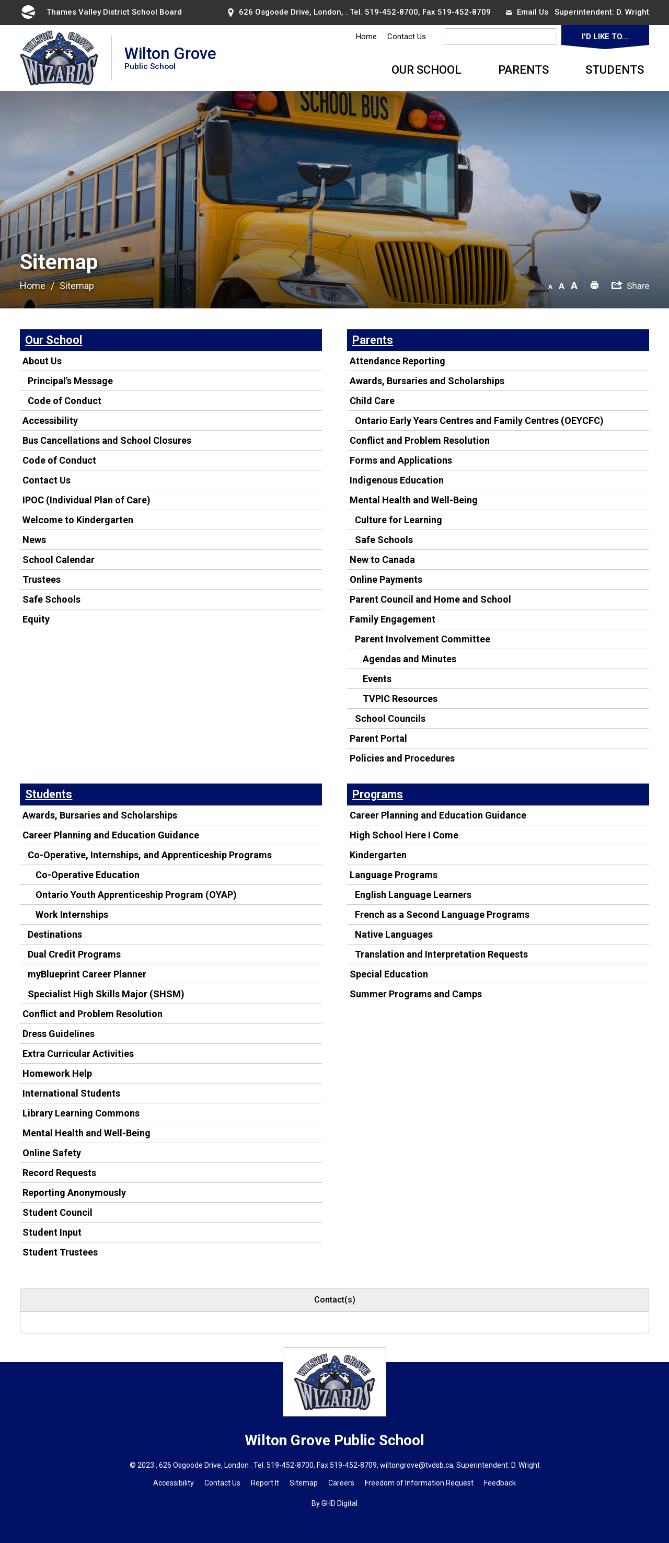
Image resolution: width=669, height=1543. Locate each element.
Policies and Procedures (402, 758)
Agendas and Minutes (409, 658)
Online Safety (51, 1152)
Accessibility (50, 420)
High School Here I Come (404, 835)
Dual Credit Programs (74, 954)
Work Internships (72, 914)
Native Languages (394, 934)
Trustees (41, 579)
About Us (42, 360)
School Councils (390, 718)
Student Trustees (60, 1252)
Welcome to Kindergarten (77, 519)
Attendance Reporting (397, 360)
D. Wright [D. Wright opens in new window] (632, 12)
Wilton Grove (170, 58)
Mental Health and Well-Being (414, 499)
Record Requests (59, 1172)
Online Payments (386, 579)
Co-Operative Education (88, 874)
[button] (550, 285)
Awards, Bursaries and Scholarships (427, 380)
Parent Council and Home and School (430, 599)
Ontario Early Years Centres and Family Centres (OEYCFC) (479, 420)
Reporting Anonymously (74, 1192)
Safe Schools (51, 599)
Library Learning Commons (81, 1113)
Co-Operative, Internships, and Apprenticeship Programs (150, 854)
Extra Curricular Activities (78, 1053)
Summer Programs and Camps (416, 993)
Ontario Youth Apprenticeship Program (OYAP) (136, 894)
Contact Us (406, 36)
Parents (523, 69)
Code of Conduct (64, 400)
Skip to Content (0, 0)
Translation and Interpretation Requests (441, 954)
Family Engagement (392, 619)
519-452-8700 (391, 12)
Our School (426, 69)
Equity (36, 619)
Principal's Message (70, 380)
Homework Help (57, 1073)
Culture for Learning (398, 519)
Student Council (57, 1212)
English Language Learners (413, 894)
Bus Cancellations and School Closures (106, 440)
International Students (71, 1093)
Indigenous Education (397, 480)
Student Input (52, 1232)
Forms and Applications (401, 460)
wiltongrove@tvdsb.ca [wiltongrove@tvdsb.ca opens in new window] (416, 1465)
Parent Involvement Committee (422, 639)
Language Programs (393, 874)
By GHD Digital (334, 1503)
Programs (377, 794)
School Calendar (58, 559)
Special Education (389, 974)
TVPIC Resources (400, 698)
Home (366, 36)
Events (377, 678)
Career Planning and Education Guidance (110, 835)
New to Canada (382, 559)
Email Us (527, 12)
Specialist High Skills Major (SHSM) (106, 993)
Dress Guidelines (58, 1033)
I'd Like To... (605, 36)
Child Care (372, 400)
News (34, 539)
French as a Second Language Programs (442, 914)
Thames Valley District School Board (101, 12)
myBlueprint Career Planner (87, 974)
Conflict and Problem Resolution (420, 440)
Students (614, 69)
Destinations (55, 934)
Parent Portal (378, 738)
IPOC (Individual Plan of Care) (86, 499)
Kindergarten (378, 854)
